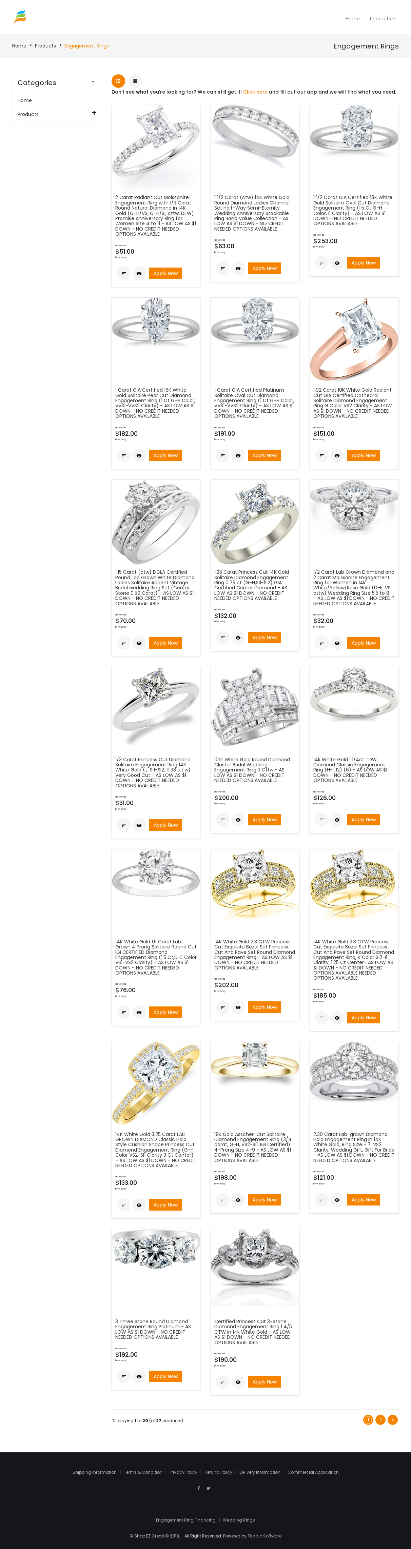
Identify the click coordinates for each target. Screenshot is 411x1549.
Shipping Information (95, 1472)
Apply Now (166, 273)
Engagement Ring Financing (186, 1520)
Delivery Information (260, 1472)
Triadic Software (264, 1536)
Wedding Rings (239, 1520)
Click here (255, 92)
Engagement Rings (86, 45)
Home (19, 45)
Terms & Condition (143, 1472)
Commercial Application (313, 1472)
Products (45, 45)
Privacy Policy (184, 1472)
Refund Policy (218, 1472)
